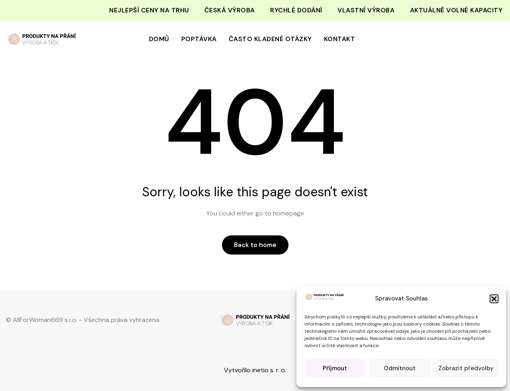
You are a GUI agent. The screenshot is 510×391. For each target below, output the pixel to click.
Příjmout (335, 368)
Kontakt (339, 39)
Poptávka (199, 39)
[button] (494, 299)
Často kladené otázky (270, 39)
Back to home (255, 245)
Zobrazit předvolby (466, 368)
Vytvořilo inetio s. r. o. (255, 370)
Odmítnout (400, 368)
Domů (159, 39)
